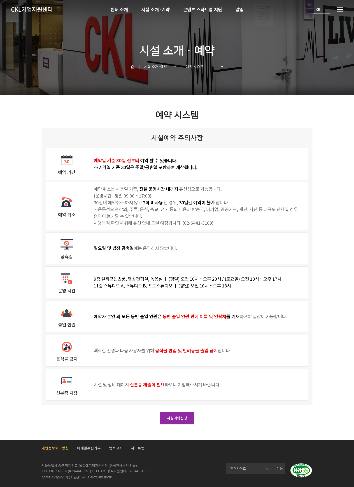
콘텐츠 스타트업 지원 (202, 10)
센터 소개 (119, 10)
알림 (239, 10)
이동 (280, 468)
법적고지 (116, 448)
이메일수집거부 (89, 448)
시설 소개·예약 (155, 10)
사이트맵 (137, 448)
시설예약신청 (177, 418)
